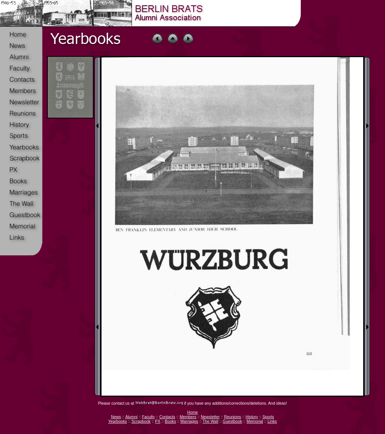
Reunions (232, 416)
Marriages (189, 421)
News (116, 416)
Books (170, 421)
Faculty (148, 416)
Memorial (255, 421)
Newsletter (210, 416)
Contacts (167, 416)
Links (272, 421)
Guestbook (232, 421)
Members (188, 416)
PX (157, 421)
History (252, 416)
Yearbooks (117, 421)
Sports (268, 416)
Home (192, 412)
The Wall (210, 421)
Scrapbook (140, 421)
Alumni (131, 416)
